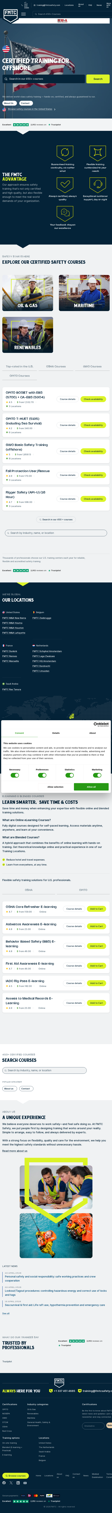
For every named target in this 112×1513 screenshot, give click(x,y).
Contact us (76, 1475)
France (42, 1456)
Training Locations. (14, 851)
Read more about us (14, 1150)
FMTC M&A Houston (13, 627)
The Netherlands (46, 1447)
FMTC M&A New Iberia (14, 618)
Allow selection (55, 787)
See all (5, 1313)
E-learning (7, 1455)
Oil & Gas (31, 1409)
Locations (69, 5)
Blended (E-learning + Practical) (12, 1449)
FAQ (90, 5)
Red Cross (7, 1431)
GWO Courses (92, 367)
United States (45, 1443)
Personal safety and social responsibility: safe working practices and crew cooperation (50, 1278)
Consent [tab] (19, 733)
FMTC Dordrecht (41, 666)
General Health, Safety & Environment (38, 1424)
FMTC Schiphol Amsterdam (47, 651)
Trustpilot (7, 1361)
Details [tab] (56, 733)
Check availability (93, 399)
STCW (5, 1422)
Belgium (42, 1460)
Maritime (31, 1418)
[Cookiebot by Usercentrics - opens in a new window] (96, 724)
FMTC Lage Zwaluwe (44, 656)
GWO (4, 1418)
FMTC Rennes (9, 656)
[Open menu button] (23, 14)
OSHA (29, 890)
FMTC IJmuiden (41, 671)
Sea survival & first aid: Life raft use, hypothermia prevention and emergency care (55, 1305)
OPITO (83, 890)
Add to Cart (96, 908)
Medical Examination (97, 1475)
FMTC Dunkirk (9, 651)
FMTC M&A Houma (12, 623)
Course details (67, 399)
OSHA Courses (56, 367)
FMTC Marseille (10, 661)
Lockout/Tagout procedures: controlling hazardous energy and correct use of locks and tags (56, 1292)
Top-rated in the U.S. (19, 367)
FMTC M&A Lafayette (13, 632)
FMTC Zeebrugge (42, 618)
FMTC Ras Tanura (11, 689)
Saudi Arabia (44, 1451)
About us (81, 5)
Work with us (108, 5)
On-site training (9, 1443)
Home (38, 1475)
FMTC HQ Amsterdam (44, 661)
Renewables (32, 1413)
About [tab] (92, 733)
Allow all (91, 787)
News (99, 5)
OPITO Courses (20, 376)
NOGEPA (6, 1413)
